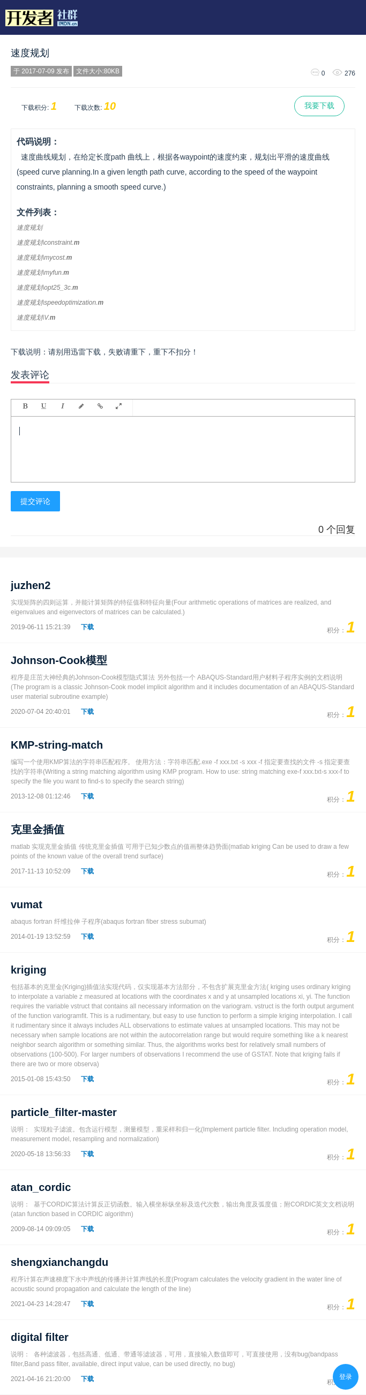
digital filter (40, 1337)
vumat (26, 904)
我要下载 (319, 105)
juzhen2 (30, 585)
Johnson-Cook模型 (59, 660)
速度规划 (30, 53)
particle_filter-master (64, 1112)
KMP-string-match (57, 745)
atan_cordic (41, 1187)
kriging (29, 970)
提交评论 (35, 501)
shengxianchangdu (59, 1262)
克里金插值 (37, 829)
